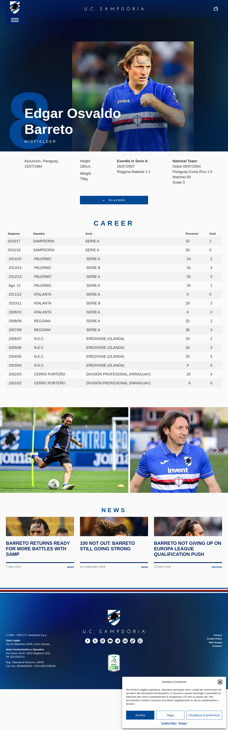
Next (217, 457)
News (70, 599)
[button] (220, 682)
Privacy (183, 723)
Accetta (140, 715)
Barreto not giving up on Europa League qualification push (187, 581)
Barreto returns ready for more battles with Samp (33, 581)
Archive (216, 599)
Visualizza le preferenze (204, 715)
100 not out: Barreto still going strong (111, 578)
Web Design (215, 675)
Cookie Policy (169, 723)
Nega (170, 715)
